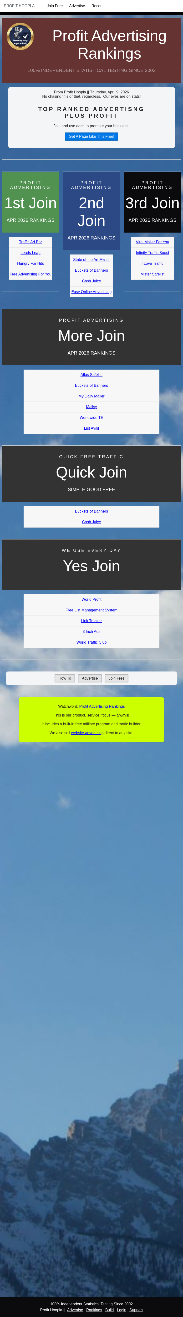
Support (136, 1310)
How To (64, 678)
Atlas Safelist (91, 375)
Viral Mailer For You (152, 242)
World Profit (91, 599)
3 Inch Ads (92, 632)
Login (121, 1310)
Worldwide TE (91, 418)
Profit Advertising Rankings (109, 44)
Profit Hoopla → (21, 6)
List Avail (91, 428)
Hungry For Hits (30, 263)
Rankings (94, 1310)
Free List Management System (91, 610)
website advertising (87, 733)
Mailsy (91, 407)
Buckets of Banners (91, 270)
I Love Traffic (152, 263)
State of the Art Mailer (91, 260)
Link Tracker (91, 621)
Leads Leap (30, 253)
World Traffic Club (91, 642)
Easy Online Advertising (91, 292)
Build (109, 1310)
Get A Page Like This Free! (91, 136)
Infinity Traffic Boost (152, 253)
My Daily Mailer (91, 396)
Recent (98, 6)
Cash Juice (91, 281)
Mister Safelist (152, 274)
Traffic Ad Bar (30, 242)
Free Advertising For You (30, 274)
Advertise (77, 6)
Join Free (55, 6)
